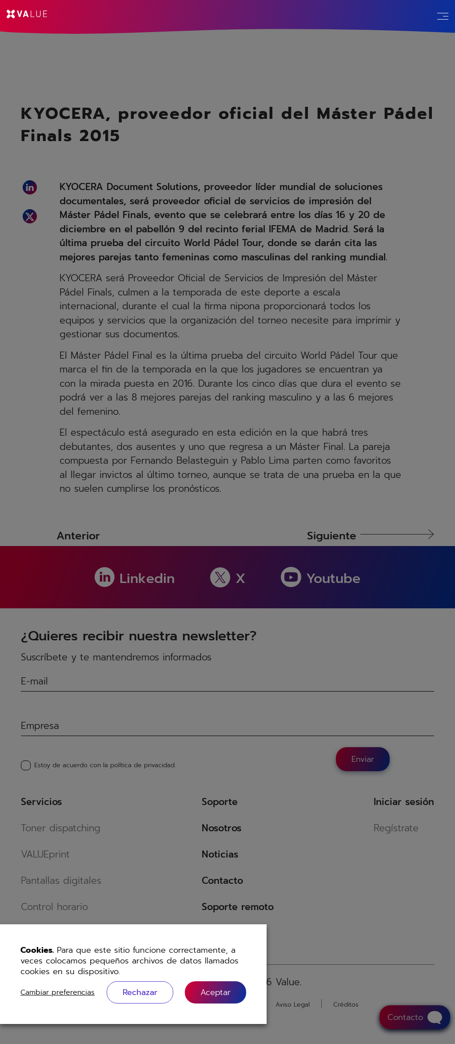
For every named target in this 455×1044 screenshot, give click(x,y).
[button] (215, 992)
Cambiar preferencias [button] (57, 992)
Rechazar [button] (140, 992)
